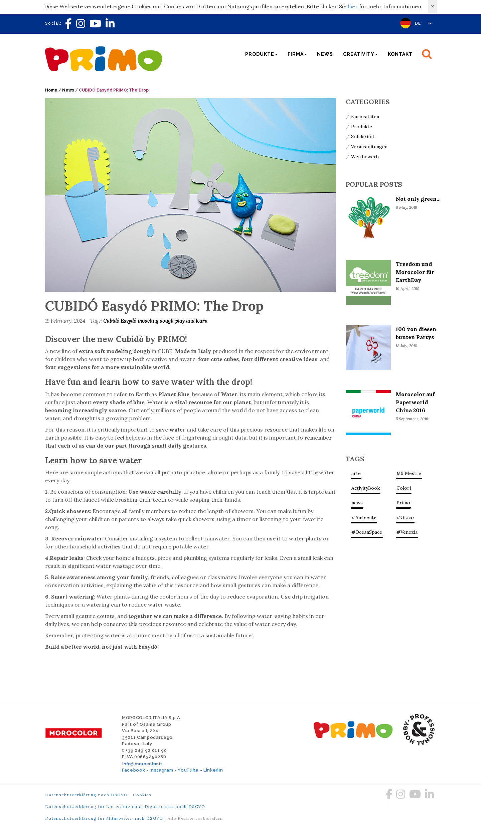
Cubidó (112, 321)
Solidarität (362, 137)
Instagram (161, 770)
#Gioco (405, 517)
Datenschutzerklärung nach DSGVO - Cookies (98, 794)
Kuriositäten (365, 117)
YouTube (188, 770)
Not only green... (418, 198)
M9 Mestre (408, 473)
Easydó (129, 321)
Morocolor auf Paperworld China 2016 (415, 402)
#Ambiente (363, 517)
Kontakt (400, 54)
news (357, 503)
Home (51, 90)
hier (353, 6)
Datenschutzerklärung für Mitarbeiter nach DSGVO (104, 818)
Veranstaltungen (369, 147)
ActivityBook (365, 488)
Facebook (133, 770)
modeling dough (156, 321)
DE (423, 23)
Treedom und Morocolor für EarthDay (415, 272)
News (325, 54)
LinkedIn (213, 770)
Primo (403, 503)
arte (356, 473)
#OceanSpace (366, 532)
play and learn (191, 321)
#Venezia (407, 532)
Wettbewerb (365, 157)
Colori (403, 488)
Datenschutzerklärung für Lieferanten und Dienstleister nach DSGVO (125, 806)
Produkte (361, 127)
